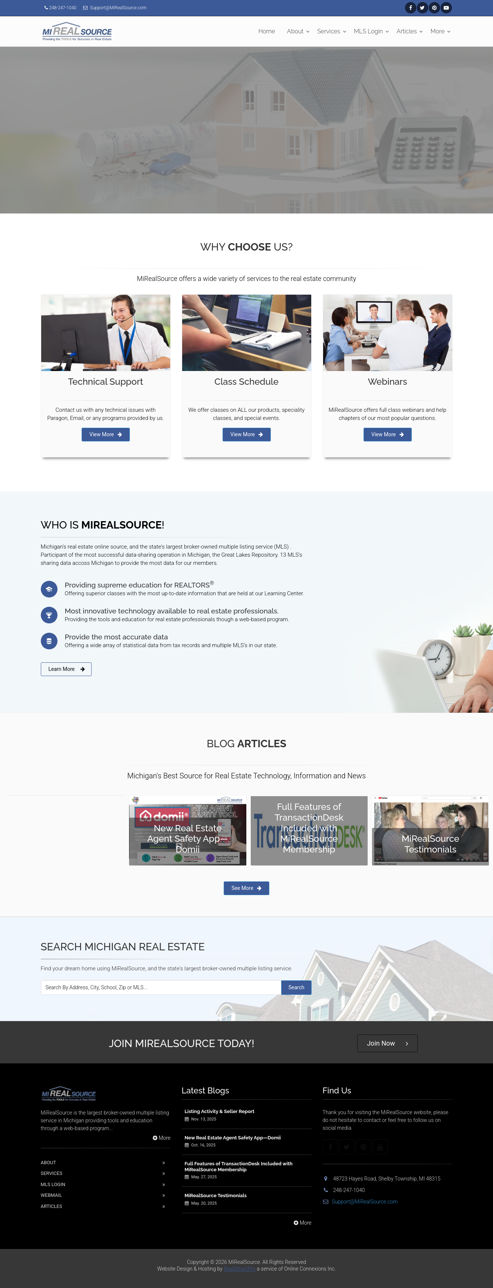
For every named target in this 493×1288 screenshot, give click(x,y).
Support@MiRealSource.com (360, 1202)
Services (328, 31)
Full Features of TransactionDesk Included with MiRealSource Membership (239, 1166)
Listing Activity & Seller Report (219, 1111)
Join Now (387, 1043)
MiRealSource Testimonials (216, 1195)
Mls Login (53, 1184)
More (438, 31)
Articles (407, 31)
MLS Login (368, 31)
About (295, 31)
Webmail (51, 1195)
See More (246, 888)
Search (296, 987)
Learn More (67, 669)
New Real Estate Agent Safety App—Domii (233, 1137)
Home (267, 31)
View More (105, 434)
